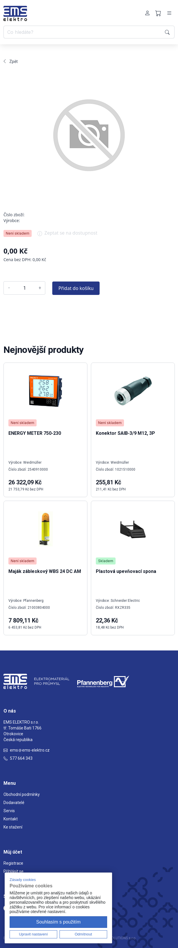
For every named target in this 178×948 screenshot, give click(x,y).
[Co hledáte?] (83, 32)
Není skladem (17, 233)
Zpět (10, 61)
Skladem (105, 561)
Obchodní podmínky (21, 794)
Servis (9, 810)
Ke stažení (12, 827)
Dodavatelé (13, 802)
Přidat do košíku (76, 288)
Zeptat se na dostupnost (67, 234)
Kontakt (10, 819)
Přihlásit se (13, 871)
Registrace (13, 863)
